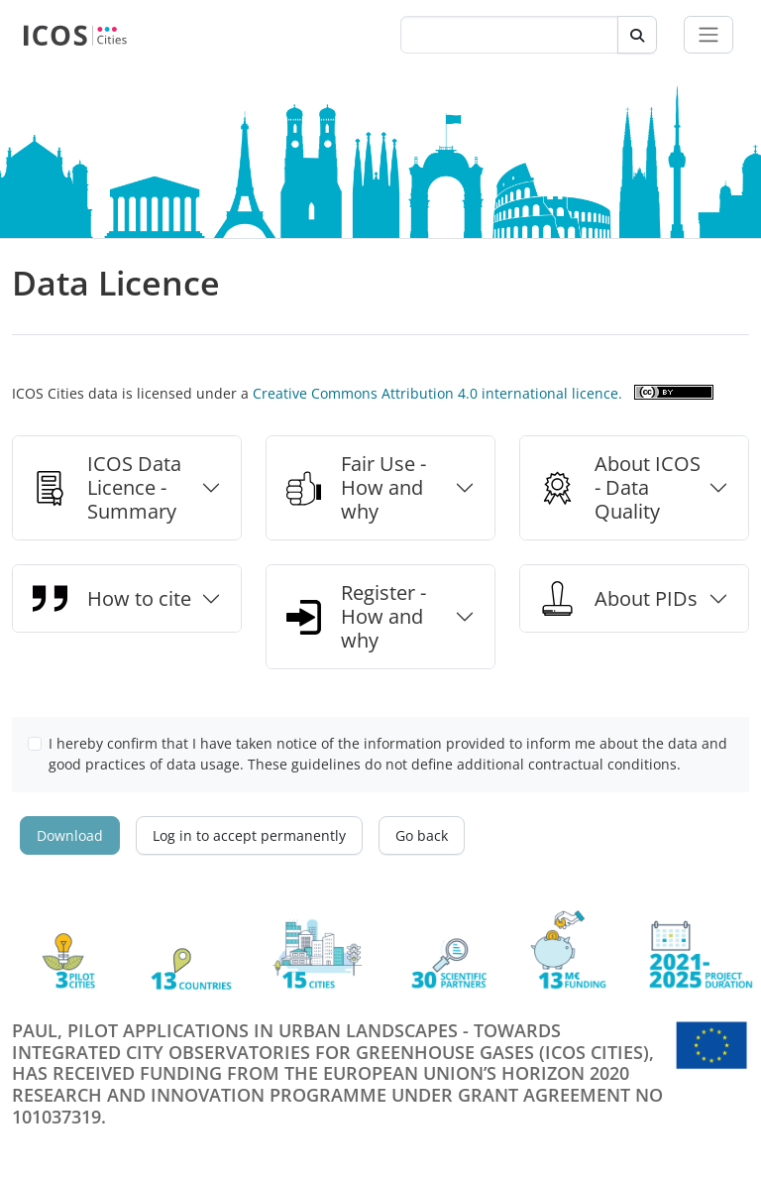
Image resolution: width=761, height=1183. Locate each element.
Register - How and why (356, 616)
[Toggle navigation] (708, 35)
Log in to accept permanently (249, 835)
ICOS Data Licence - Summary (107, 487)
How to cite (112, 598)
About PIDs (619, 598)
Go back (421, 835)
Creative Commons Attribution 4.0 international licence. (437, 393)
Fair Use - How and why (356, 487)
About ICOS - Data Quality (620, 487)
